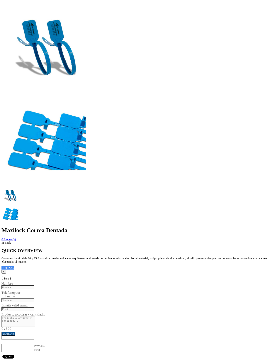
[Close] (3, 272)
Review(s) (8, 239)
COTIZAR (7, 268)
